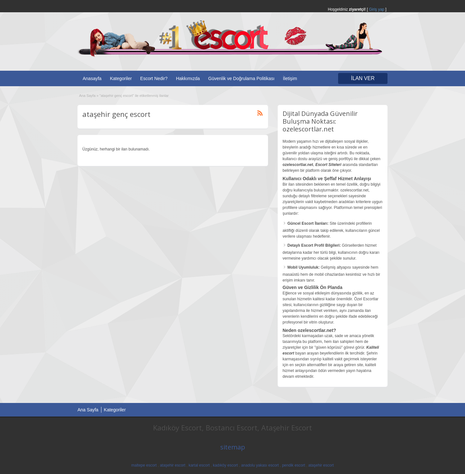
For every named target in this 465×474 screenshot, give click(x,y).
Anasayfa (92, 78)
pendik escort (293, 465)
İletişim (290, 78)
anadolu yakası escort (260, 465)
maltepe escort (144, 465)
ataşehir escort (172, 465)
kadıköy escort (225, 465)
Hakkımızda (188, 78)
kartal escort (199, 465)
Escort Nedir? (154, 78)
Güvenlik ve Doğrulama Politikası (241, 78)
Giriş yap (376, 9)
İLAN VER (363, 78)
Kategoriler (121, 78)
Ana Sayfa (87, 96)
